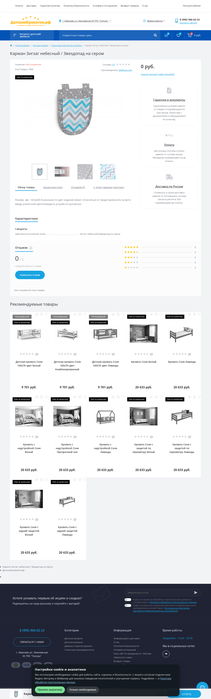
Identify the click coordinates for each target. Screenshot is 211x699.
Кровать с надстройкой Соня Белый (29, 448)
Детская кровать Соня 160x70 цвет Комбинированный (67, 365)
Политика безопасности (76, 5)
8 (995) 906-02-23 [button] (32, 630)
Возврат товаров (130, 5)
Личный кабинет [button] (192, 5)
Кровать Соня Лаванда (182, 361)
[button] (190, 19)
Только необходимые (82, 689)
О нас (145, 5)
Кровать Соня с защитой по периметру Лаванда (182, 448)
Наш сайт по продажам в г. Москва (132, 653)
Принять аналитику (50, 689)
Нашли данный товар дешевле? (158, 74)
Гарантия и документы (169, 100)
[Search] (155, 35)
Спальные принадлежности (79, 649)
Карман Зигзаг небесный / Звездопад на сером (27, 566)
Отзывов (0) (78, 187)
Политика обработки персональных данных (173, 602)
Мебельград (125, 70)
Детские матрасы (74, 642)
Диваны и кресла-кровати (78, 646)
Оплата (19, 5)
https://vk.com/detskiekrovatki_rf (166, 654)
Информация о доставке (127, 638)
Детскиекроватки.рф (13, 570)
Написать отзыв (30, 275)
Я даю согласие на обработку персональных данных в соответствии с (167, 601)
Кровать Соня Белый (143, 361)
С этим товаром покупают (108, 187)
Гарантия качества (50, 5)
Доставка (31, 5)
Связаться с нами (32, 642)
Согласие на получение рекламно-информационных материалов (161, 609)
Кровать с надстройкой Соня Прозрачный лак (67, 448)
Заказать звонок (188, 22)
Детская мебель (22, 45)
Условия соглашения (125, 649)
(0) (113, 64)
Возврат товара (122, 661)
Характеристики (52, 187)
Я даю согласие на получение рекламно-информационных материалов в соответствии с (167, 608)
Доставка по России (169, 186)
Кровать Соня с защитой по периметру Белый (144, 448)
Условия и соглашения (105, 5)
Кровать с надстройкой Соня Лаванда (105, 448)
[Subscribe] (196, 592)
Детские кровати (40, 45)
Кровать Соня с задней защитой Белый (29, 530)
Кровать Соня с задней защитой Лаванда (67, 530)
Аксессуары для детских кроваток (66, 45)
